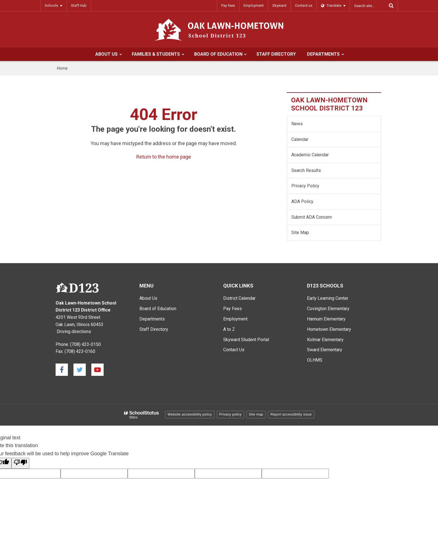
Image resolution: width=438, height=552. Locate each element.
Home (62, 68)
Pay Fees (232, 308)
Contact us (303, 5)
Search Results (306, 170)
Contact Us (233, 349)
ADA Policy (302, 201)
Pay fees (228, 5)
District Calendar (239, 298)
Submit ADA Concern (311, 217)
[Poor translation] (20, 463)
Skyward (279, 5)
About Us (148, 298)
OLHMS (314, 360)
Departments (152, 319)
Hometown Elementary (329, 329)
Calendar (299, 139)
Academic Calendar (310, 154)
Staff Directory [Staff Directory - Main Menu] (153, 329)
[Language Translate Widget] (333, 5)
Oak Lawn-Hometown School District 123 (329, 104)
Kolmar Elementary (325, 339)
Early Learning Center (327, 298)
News (297, 123)
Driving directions (74, 331)
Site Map (300, 232)
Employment (254, 5)
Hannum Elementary (326, 319)
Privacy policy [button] (230, 414)
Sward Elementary (324, 349)
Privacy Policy (305, 185)
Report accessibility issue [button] (291, 414)
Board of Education (157, 308)
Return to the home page (163, 157)
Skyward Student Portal (246, 339)
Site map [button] (256, 414)
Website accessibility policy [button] (190, 414)
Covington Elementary (328, 308)
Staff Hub (79, 5)
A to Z (229, 329)
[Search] (391, 5)
